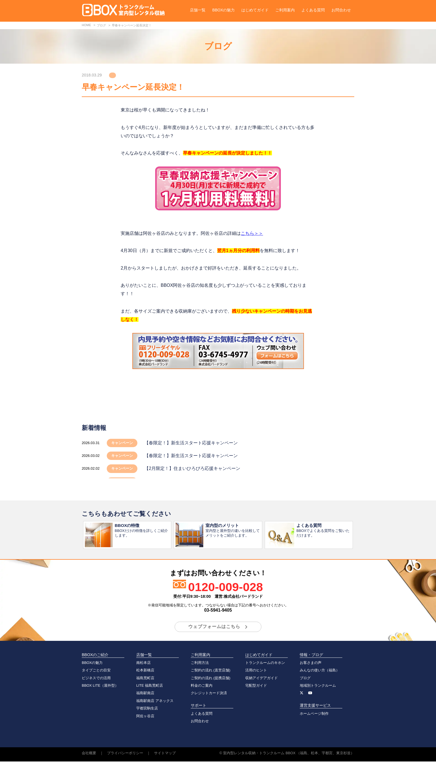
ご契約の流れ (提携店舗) (210, 678)
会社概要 (89, 753)
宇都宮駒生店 (147, 709)
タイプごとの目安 (96, 671)
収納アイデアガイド (261, 678)
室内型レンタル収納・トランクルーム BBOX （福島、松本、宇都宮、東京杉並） (288, 753)
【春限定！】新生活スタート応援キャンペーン (191, 442)
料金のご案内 (201, 686)
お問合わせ (341, 10)
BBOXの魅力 (223, 10)
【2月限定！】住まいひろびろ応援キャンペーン (192, 468)
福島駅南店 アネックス (155, 701)
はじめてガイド (255, 10)
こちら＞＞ (252, 233)
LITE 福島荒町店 (149, 686)
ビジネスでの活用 (96, 678)
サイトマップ (165, 753)
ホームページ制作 (314, 714)
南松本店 (143, 663)
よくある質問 (313, 10)
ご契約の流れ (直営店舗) (210, 671)
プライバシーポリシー (125, 753)
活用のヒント (256, 671)
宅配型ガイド (256, 686)
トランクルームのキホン (265, 663)
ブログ (305, 678)
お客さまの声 (310, 663)
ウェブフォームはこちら (214, 627)
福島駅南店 (145, 693)
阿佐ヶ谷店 (145, 716)
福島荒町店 (145, 678)
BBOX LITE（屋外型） (100, 686)
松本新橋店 (145, 671)
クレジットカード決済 (209, 693)
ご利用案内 (285, 10)
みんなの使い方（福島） (320, 671)
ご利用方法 (200, 663)
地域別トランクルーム (318, 686)
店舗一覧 (197, 10)
